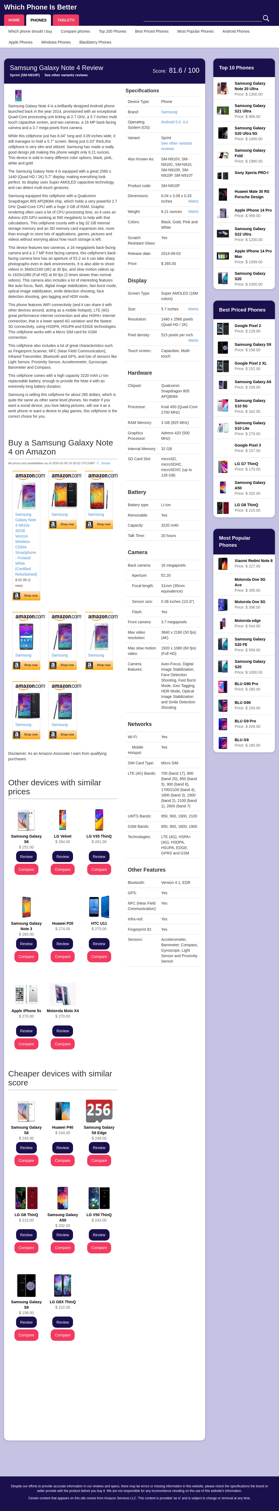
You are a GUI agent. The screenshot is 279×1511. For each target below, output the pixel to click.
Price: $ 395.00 (250, 585)
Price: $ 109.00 (253, 384)
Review (26, 856)
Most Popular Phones (195, 31)
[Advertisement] (62, 1398)
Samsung (59, 514)
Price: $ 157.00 (248, 448)
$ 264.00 (62, 839)
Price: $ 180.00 (247, 686)
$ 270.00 (26, 1013)
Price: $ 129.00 (248, 328)
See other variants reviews (66, 75)
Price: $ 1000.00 (250, 278)
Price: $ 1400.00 (250, 133)
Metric (193, 201)
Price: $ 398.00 (250, 604)
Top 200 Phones (112, 31)
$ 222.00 (63, 1304)
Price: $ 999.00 (253, 213)
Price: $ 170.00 (247, 466)
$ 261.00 (99, 839)
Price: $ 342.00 (250, 406)
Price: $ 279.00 (250, 428)
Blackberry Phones (95, 42)
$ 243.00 (99, 1217)
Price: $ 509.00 (250, 644)
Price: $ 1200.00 (250, 234)
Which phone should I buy (30, 31)
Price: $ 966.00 (250, 111)
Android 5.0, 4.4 (174, 122)
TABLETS (66, 20)
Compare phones (75, 31)
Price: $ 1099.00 (253, 256)
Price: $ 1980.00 (250, 155)
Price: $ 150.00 (247, 705)
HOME (14, 20)
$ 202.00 (62, 1220)
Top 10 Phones (236, 68)
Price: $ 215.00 (247, 507)
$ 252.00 (26, 841)
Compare (26, 869)
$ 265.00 (26, 928)
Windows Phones (56, 42)
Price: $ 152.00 (251, 366)
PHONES (39, 20)
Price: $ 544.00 (248, 623)
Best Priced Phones (152, 31)
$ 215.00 (26, 1217)
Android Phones (236, 31)
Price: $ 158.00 (253, 347)
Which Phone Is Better (40, 7)
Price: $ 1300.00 (250, 88)
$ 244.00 (62, 1130)
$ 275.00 (99, 926)
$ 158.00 (26, 1307)
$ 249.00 (99, 1132)
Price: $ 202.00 (250, 488)
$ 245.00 (26, 1132)
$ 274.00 (62, 926)
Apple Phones (20, 42)
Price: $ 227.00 (253, 563)
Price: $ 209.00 (247, 724)
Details (105, 463)
